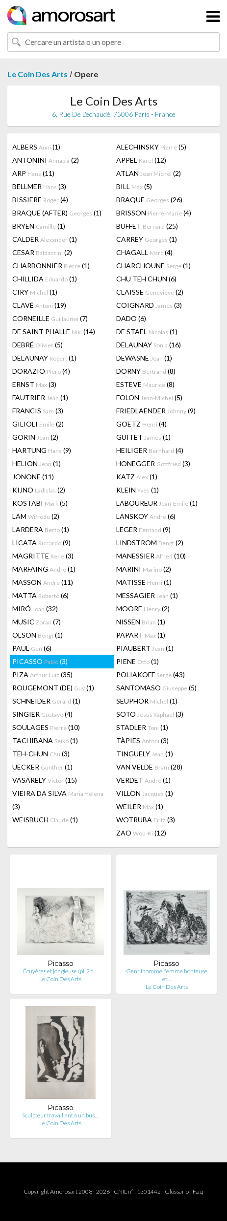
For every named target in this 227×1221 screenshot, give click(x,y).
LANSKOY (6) (146, 516)
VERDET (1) (143, 780)
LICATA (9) (41, 542)
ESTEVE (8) (145, 384)
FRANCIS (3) (37, 411)
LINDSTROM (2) (149, 542)
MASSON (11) (42, 582)
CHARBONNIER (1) (51, 265)
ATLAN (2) (148, 173)
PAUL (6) (31, 648)
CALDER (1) (44, 239)
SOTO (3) (149, 714)
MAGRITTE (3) (43, 556)
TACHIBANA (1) (45, 740)
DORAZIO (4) (41, 371)
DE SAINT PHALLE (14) (53, 331)
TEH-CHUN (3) (41, 754)
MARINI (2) (143, 569)
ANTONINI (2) (45, 160)
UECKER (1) (42, 767)
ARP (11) (33, 173)
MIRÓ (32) (35, 608)
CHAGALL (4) (144, 252)
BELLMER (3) (39, 186)
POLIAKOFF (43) (150, 674)
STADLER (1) (142, 727)
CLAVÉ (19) (39, 305)
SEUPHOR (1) (146, 701)
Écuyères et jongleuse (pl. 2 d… (60, 971)
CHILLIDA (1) (44, 279)
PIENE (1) (137, 661)
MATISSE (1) (144, 582)
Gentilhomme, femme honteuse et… (166, 975)
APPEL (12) (141, 160)
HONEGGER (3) (153, 463)
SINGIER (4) (42, 714)
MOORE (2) (143, 608)
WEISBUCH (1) (45, 819)
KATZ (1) (136, 476)
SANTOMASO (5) (156, 688)
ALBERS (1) (36, 147)
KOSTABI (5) (40, 503)
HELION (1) (36, 463)
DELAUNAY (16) (148, 345)
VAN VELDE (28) (149, 767)
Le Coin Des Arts (37, 74)
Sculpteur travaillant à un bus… (60, 1115)
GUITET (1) (143, 437)
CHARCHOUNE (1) (153, 265)
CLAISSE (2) (149, 292)
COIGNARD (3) (149, 305)
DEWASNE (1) (144, 358)
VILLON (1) (144, 793)
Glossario (177, 1191)
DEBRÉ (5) (37, 345)
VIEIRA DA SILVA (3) (57, 800)
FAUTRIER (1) (40, 397)
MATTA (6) (40, 595)
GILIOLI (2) (38, 424)
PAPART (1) (140, 635)
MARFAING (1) (44, 569)
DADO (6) (131, 318)
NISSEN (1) (140, 622)
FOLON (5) (149, 397)
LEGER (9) (143, 529)
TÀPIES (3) (142, 740)
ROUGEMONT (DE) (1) (53, 688)
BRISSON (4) (153, 213)
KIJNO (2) (38, 490)
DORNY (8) (146, 371)
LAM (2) (35, 516)
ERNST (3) (34, 384)
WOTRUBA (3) (145, 819)
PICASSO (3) (40, 661)
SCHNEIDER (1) (46, 701)
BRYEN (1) (38, 226)
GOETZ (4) (141, 424)
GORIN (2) (35, 437)
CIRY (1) (34, 292)
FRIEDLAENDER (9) (156, 411)
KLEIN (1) (137, 490)
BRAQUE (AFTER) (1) (56, 213)
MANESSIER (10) (151, 556)
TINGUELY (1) (144, 754)
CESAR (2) (42, 252)
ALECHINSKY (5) (151, 147)
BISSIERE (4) (40, 199)
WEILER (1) (139, 806)
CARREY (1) (146, 239)
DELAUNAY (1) (44, 358)
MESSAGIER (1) (147, 595)
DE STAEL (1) (146, 331)
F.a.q (198, 1191)
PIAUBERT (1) (145, 648)
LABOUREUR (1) (157, 503)
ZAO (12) (141, 833)
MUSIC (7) (36, 622)
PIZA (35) (42, 674)
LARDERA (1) (40, 529)
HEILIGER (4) (149, 450)
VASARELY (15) (44, 780)
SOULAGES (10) (46, 727)
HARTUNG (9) (41, 450)
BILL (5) (134, 186)
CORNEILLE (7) (50, 318)
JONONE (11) (33, 476)
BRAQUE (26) (149, 199)
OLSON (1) (37, 635)
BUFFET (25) (147, 226)
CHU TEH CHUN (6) (146, 279)
